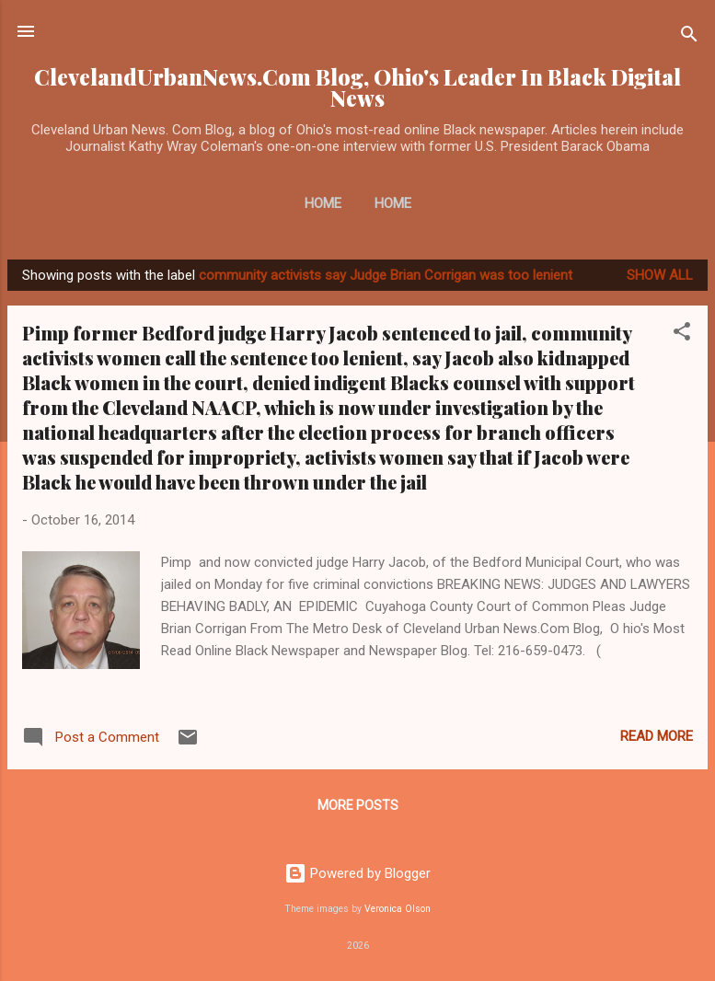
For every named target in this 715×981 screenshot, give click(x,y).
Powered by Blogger (357, 873)
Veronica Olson (397, 909)
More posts (357, 805)
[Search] (689, 37)
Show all (660, 275)
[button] (682, 334)
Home (323, 203)
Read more (656, 736)
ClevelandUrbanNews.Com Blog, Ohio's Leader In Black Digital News (357, 87)
